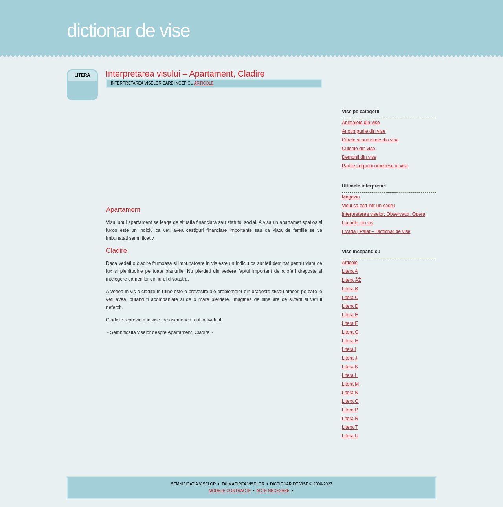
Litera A (350, 271)
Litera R (350, 418)
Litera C (350, 297)
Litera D (350, 306)
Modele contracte (230, 491)
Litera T (350, 427)
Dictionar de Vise (128, 30)
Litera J (349, 358)
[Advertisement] (365, 84)
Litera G (350, 332)
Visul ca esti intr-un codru (368, 205)
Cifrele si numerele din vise (370, 140)
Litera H (350, 341)
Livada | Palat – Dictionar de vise (376, 231)
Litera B (350, 289)
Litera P (350, 410)
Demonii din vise (359, 157)
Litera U (350, 436)
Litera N (350, 392)
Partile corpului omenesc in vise (375, 166)
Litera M (350, 384)
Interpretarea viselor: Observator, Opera (383, 214)
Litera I (349, 349)
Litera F (350, 323)
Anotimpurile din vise (364, 131)
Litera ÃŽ (351, 280)
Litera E (350, 315)
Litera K (350, 366)
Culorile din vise (358, 148)
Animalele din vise (361, 122)
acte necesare (272, 491)
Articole (350, 262)
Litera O (350, 401)
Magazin (351, 197)
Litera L (350, 375)
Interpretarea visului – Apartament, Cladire (185, 74)
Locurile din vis (357, 223)
